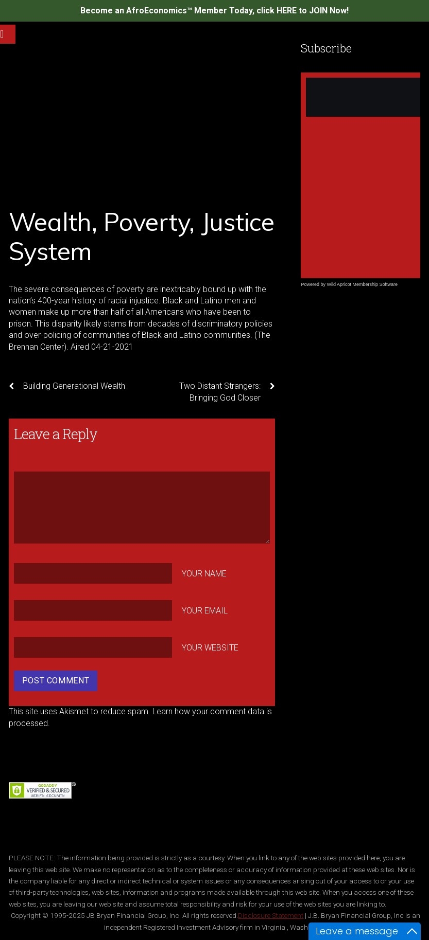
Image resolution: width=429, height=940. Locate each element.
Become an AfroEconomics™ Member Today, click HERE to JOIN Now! (214, 10)
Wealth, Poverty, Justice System (141, 236)
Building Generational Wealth (67, 386)
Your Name (204, 574)
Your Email (205, 611)
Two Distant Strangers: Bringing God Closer (227, 391)
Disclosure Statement (270, 915)
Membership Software (375, 284)
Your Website (210, 647)
